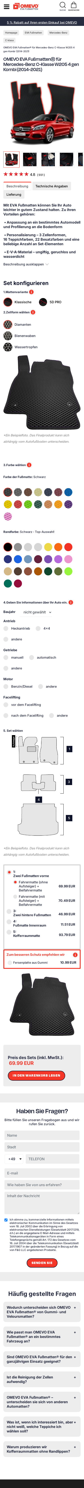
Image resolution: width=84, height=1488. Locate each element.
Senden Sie (42, 1263)
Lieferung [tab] (13, 195)
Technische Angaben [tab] (51, 186)
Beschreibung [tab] (17, 186)
